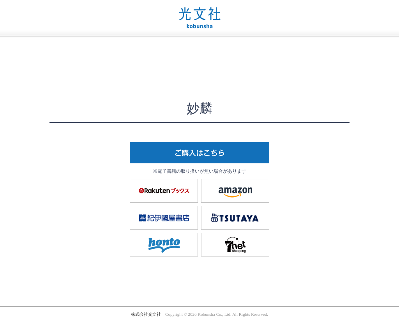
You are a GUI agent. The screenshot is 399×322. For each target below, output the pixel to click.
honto (164, 244)
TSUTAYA (235, 217)
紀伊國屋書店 (164, 217)
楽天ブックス (164, 190)
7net (235, 244)
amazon (235, 190)
